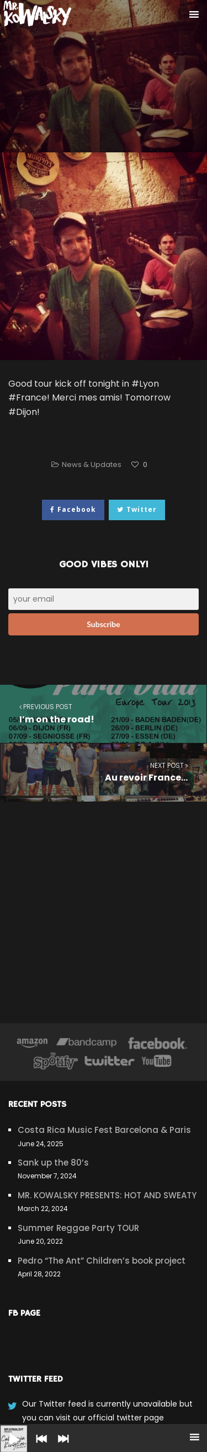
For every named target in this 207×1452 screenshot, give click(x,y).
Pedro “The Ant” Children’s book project (101, 1260)
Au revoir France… (104, 772)
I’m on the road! (103, 713)
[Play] (5, 1430)
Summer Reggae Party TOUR (78, 1228)
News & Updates (91, 464)
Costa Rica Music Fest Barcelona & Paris (104, 1130)
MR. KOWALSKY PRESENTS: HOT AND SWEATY (107, 1195)
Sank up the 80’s (53, 1162)
